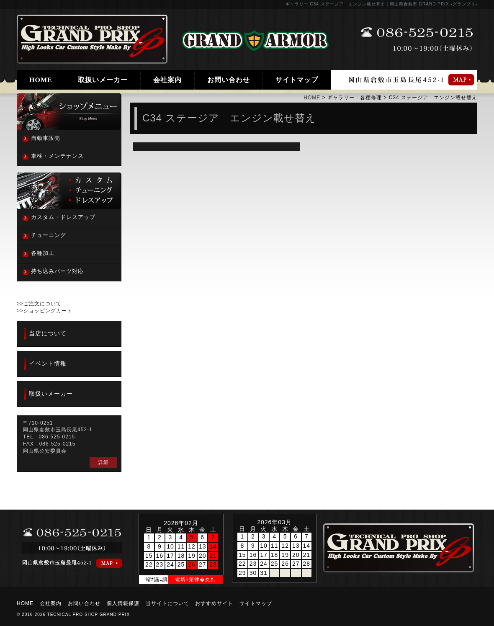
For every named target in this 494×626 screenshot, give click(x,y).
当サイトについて (167, 603)
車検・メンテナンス (57, 156)
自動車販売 (45, 138)
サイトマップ (296, 79)
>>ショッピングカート (44, 311)
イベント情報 (48, 363)
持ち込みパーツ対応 (57, 271)
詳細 (103, 462)
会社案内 (167, 79)
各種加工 (42, 253)
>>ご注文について (39, 304)
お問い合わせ (228, 79)
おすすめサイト (214, 603)
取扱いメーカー (103, 79)
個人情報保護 (123, 603)
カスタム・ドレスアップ (63, 217)
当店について (48, 333)
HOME (40, 79)
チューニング (48, 235)
